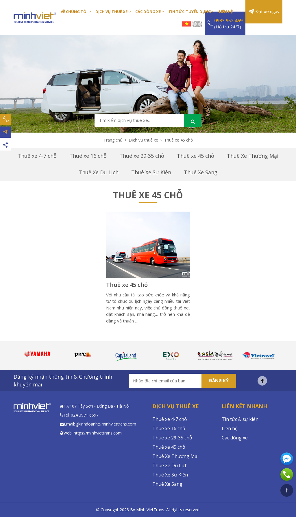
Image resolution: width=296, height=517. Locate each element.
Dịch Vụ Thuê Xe (113, 11)
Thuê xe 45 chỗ (195, 155)
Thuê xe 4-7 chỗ (37, 155)
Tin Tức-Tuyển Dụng (191, 11)
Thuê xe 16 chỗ (88, 155)
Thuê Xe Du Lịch (99, 172)
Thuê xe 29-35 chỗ (141, 155)
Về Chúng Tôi (76, 11)
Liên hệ (230, 428)
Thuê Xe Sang (200, 172)
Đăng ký (219, 380)
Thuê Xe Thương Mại (252, 155)
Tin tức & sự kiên (240, 419)
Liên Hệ (226, 11)
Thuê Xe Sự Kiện (151, 172)
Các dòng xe (235, 437)
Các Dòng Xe (149, 11)
